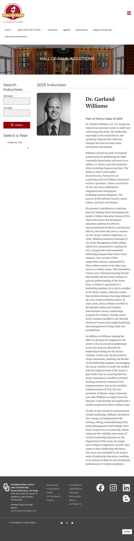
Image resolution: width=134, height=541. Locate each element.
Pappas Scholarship (103, 29)
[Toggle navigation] (129, 13)
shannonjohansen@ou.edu (23, 511)
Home (9, 29)
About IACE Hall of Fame (30, 29)
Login (127, 532)
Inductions (53, 29)
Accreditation (75, 485)
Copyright (73, 492)
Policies (50, 500)
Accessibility (52, 485)
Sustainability (53, 489)
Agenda (66, 29)
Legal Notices (75, 489)
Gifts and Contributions (17, 36)
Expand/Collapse (28, 148)
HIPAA (50, 492)
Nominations (82, 29)
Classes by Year (14, 142)
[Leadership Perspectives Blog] (126, 498)
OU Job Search (54, 496)
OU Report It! (75, 504)
